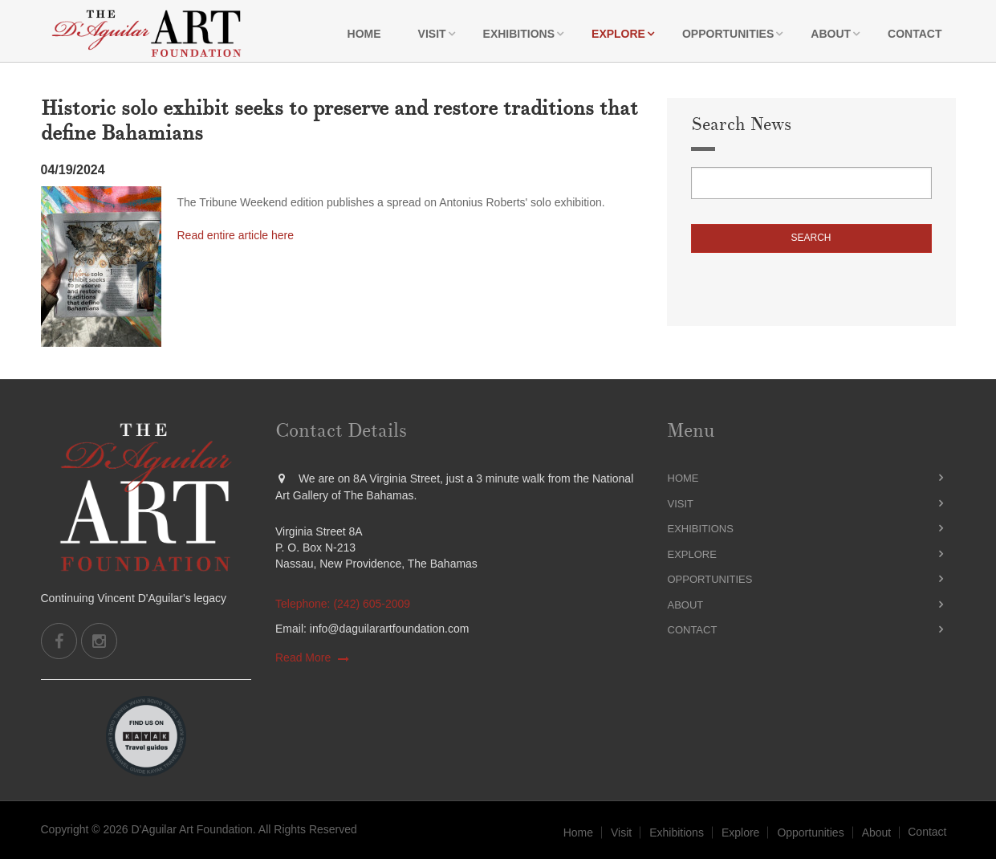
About (831, 33)
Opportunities (728, 33)
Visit (432, 33)
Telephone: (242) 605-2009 (342, 603)
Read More (303, 657)
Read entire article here (236, 235)
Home (364, 33)
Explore (618, 33)
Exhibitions (519, 33)
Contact (914, 33)
